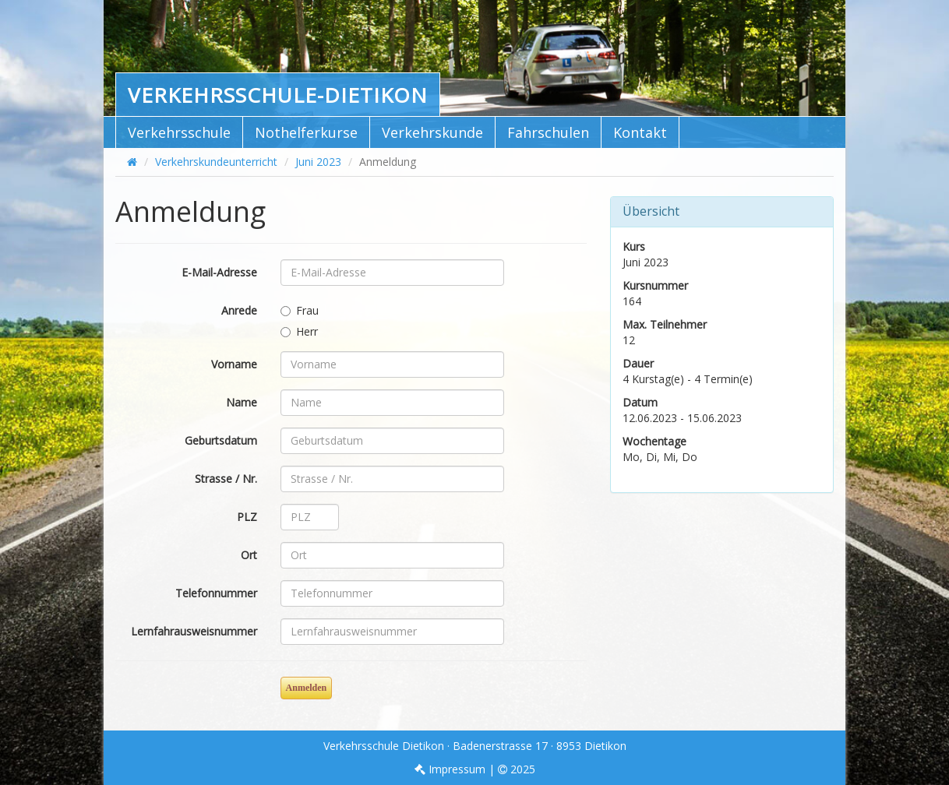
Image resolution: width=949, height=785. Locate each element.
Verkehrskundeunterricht (216, 161)
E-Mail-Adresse (219, 272)
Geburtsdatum (221, 440)
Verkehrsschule (179, 132)
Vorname (234, 364)
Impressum (450, 769)
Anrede (239, 310)
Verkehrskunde (432, 132)
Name (241, 402)
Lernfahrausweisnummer (194, 631)
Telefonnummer (216, 593)
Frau (299, 310)
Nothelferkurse (306, 132)
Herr (299, 331)
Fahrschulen (548, 132)
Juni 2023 (318, 161)
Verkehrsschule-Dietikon (278, 95)
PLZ (247, 516)
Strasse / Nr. (226, 478)
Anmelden (306, 687)
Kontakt (640, 132)
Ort (249, 554)
